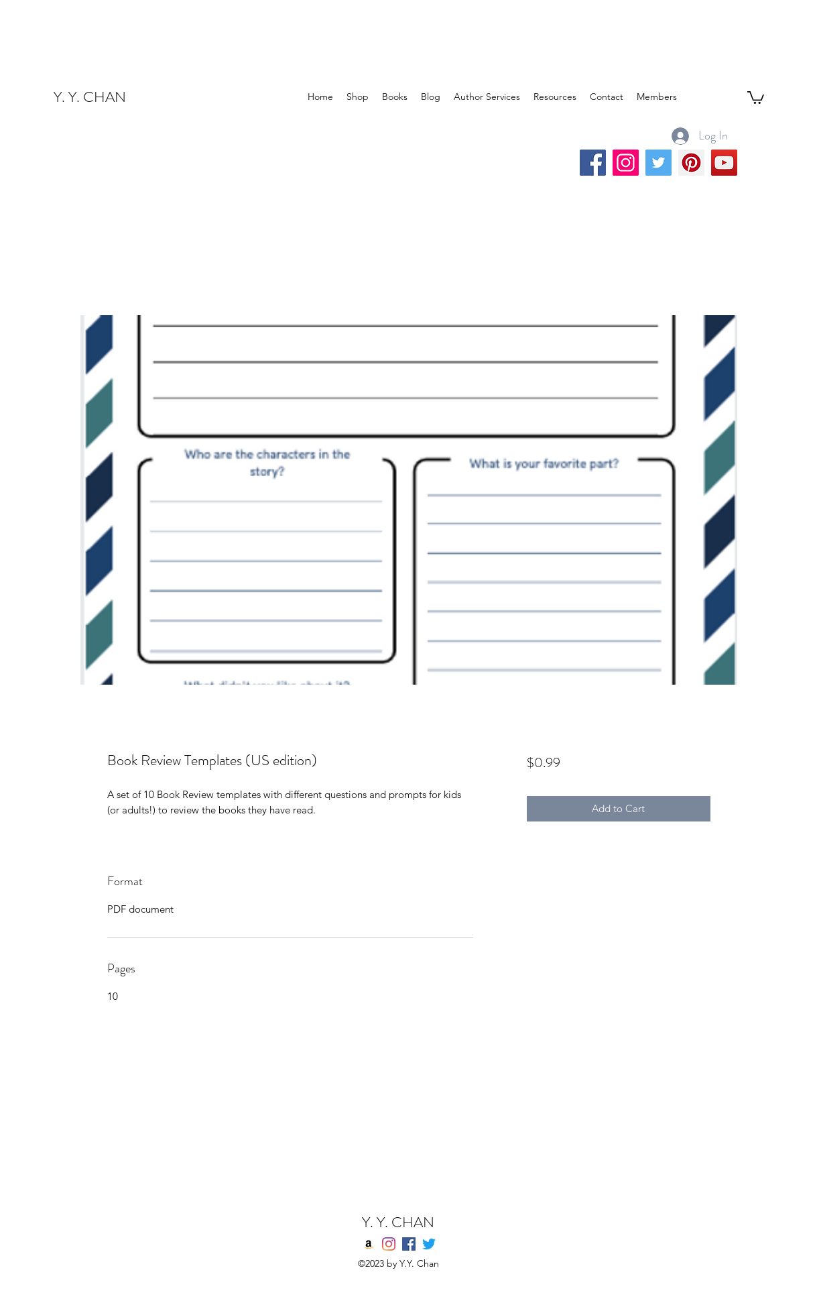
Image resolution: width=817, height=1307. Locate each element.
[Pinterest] (691, 163)
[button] (755, 97)
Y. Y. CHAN (90, 97)
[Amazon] (368, 1244)
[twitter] (429, 1244)
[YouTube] (724, 163)
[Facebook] (593, 163)
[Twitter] (658, 163)
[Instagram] (626, 163)
